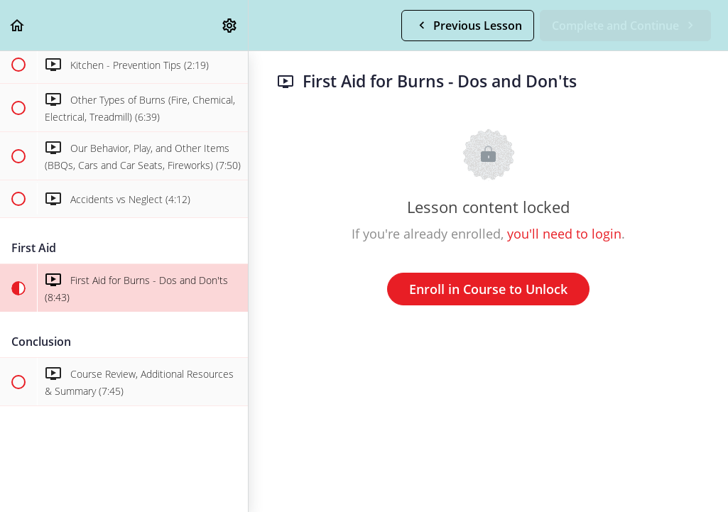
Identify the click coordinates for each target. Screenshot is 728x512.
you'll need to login (564, 233)
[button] (18, 25)
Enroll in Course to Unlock (488, 289)
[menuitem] (230, 25)
